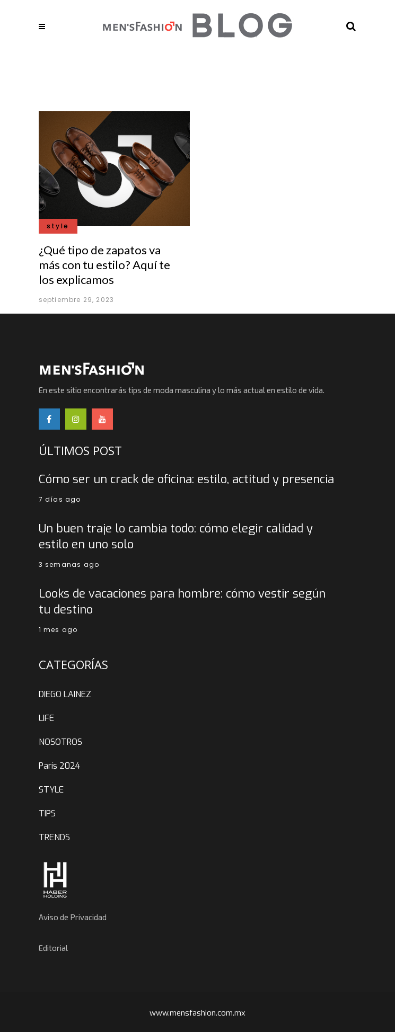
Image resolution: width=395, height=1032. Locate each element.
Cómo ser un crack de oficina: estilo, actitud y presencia (186, 479)
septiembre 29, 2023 (77, 299)
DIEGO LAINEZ (65, 694)
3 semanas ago (69, 564)
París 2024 (59, 765)
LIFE (46, 718)
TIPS (47, 813)
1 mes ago (58, 629)
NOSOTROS (60, 742)
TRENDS (54, 837)
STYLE (51, 789)
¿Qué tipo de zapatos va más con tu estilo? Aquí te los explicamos (104, 265)
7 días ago (60, 499)
